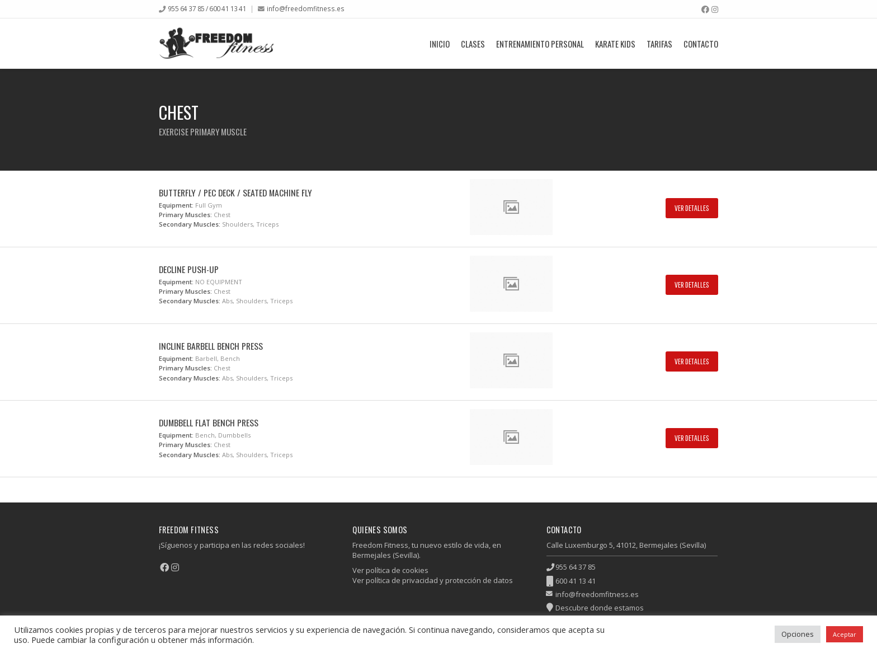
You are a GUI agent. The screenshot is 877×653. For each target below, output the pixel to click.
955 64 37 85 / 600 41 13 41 (207, 8)
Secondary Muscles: (189, 224)
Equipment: (176, 205)
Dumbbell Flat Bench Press (208, 422)
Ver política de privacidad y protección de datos (432, 580)
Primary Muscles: (185, 214)
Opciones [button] (797, 634)
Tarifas (659, 43)
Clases (473, 43)
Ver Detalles (692, 208)
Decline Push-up (189, 269)
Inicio (440, 43)
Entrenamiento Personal (540, 43)
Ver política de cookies (390, 570)
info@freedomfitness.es (306, 8)
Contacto (700, 43)
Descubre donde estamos (599, 608)
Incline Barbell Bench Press (211, 346)
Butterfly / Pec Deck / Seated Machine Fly (235, 192)
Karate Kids (615, 43)
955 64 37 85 (575, 567)
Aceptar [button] (844, 634)
